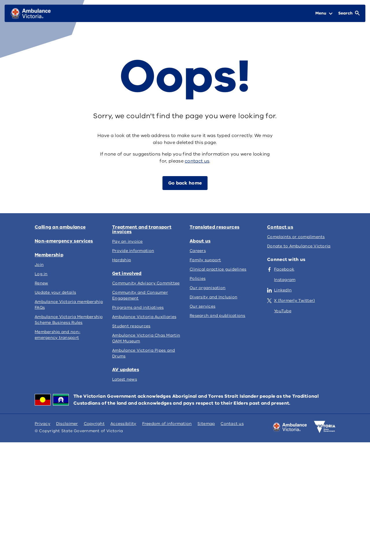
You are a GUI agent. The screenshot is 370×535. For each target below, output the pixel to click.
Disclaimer (67, 423)
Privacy (42, 423)
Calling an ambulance (60, 227)
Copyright (94, 423)
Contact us (280, 227)
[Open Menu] (323, 13)
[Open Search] (348, 13)
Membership (49, 255)
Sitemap (206, 423)
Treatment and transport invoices (141, 229)
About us (200, 241)
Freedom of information (167, 423)
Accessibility (123, 423)
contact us (197, 161)
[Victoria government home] (324, 427)
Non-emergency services (64, 241)
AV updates (125, 369)
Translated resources (214, 227)
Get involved (127, 273)
